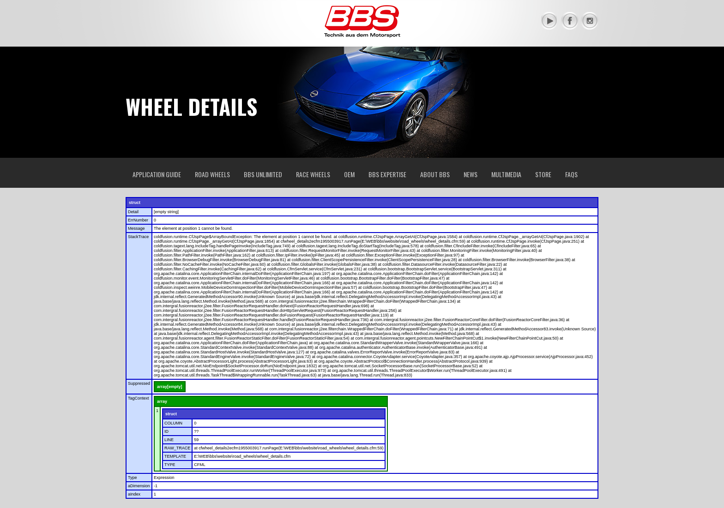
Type (132, 477)
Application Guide (157, 174)
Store (543, 174)
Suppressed (139, 383)
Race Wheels (313, 174)
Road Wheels (212, 174)
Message (136, 228)
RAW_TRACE (177, 448)
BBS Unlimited (263, 174)
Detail (133, 211)
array (162, 401)
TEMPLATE (175, 456)
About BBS (435, 174)
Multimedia (506, 174)
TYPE (169, 464)
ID (166, 431)
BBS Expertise (387, 174)
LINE (169, 439)
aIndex (134, 494)
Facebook (570, 21)
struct (134, 202)
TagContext (138, 398)
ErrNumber (138, 220)
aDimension (139, 486)
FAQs (571, 174)
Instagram (589, 21)
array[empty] (169, 386)
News (470, 174)
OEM (349, 174)
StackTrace (138, 236)
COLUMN (173, 423)
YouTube (550, 21)
